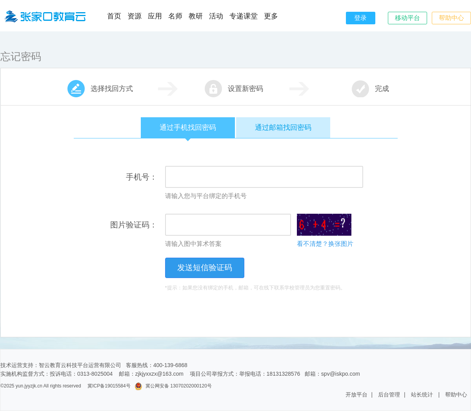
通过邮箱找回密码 (283, 127)
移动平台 (407, 18)
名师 (175, 16)
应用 (155, 16)
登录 (360, 18)
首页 (114, 16)
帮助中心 (451, 18)
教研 (196, 16)
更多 (271, 16)
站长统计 (422, 394)
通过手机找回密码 (188, 131)
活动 (216, 16)
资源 (134, 16)
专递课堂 (243, 16)
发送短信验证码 (204, 267)
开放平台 (356, 394)
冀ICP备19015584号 (108, 386)
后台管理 (389, 394)
